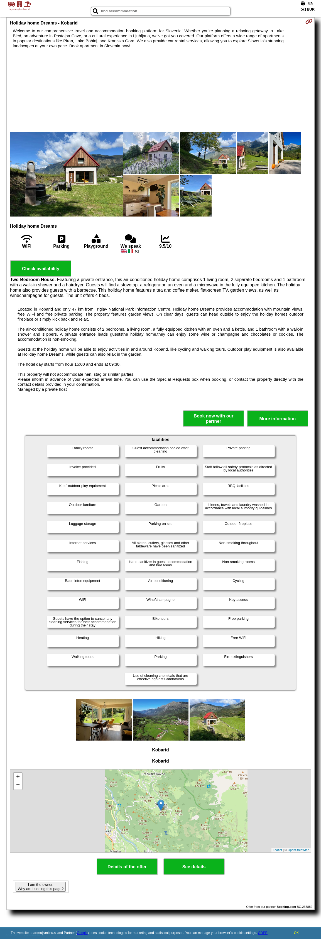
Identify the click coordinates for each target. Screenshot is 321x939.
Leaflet (277, 850)
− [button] (18, 785)
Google (82, 933)
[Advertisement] (160, 90)
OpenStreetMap (298, 850)
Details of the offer (126, 866)
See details (194, 866)
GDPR (263, 933)
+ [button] (18, 777)
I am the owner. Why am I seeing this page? (40, 887)
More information (277, 418)
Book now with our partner (213, 419)
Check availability (40, 268)
